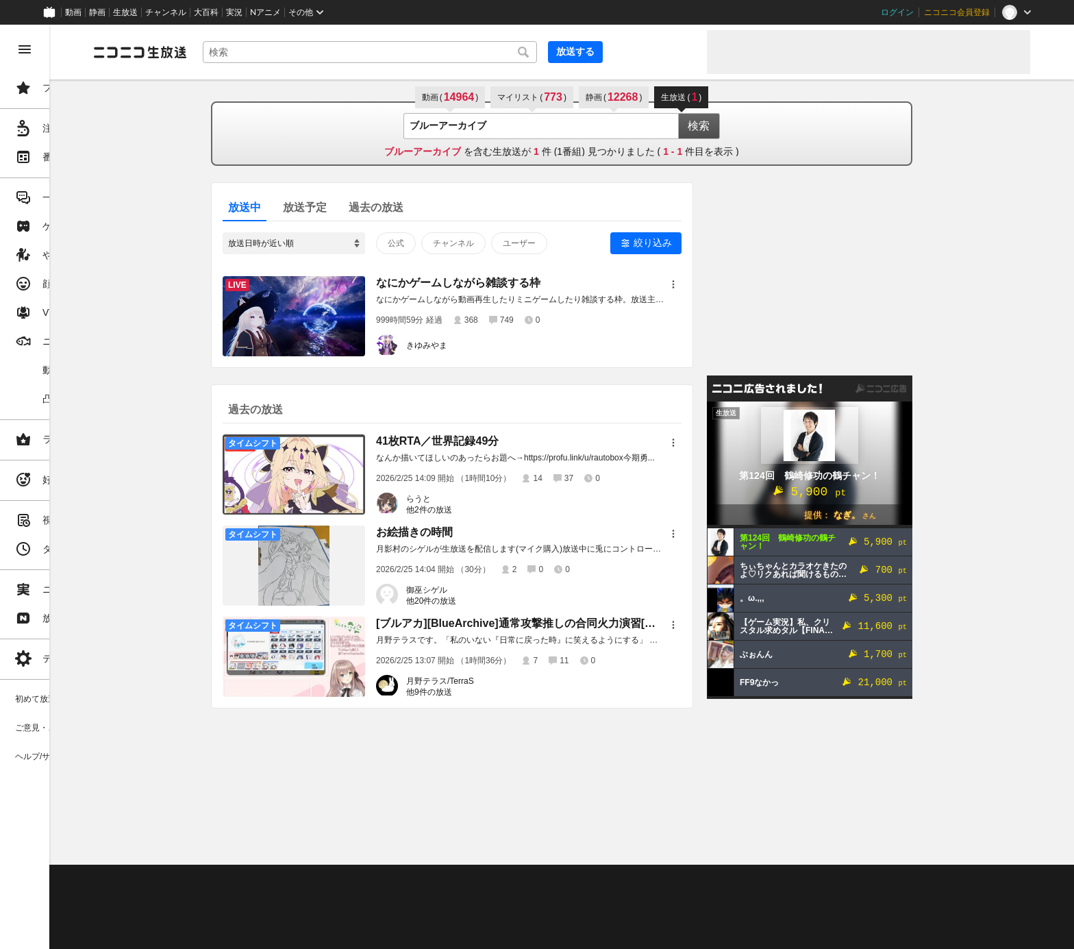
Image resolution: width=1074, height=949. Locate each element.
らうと (470, 499)
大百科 (206, 12)
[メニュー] (725, 284)
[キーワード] (466, 52)
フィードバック (983, 845)
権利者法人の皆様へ (234, 915)
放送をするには (295, 898)
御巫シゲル (478, 590)
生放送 (125, 12)
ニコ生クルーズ (364, 898)
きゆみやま (478, 345)
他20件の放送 (483, 601)
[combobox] (466, 52)
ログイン (897, 12)
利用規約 (416, 881)
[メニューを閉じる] (24, 49)
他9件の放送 (481, 692)
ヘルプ (331, 881)
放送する (663, 51)
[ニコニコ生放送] (243, 52)
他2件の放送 (481, 510)
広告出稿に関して (230, 932)
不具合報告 (287, 881)
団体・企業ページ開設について (467, 915)
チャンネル (165, 12)
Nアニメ (265, 12)
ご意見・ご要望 (226, 881)
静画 (97, 12)
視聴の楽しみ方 (226, 898)
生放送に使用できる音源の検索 (340, 915)
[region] (76, 487)
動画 (73, 12)
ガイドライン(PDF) (480, 881)
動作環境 (371, 881)
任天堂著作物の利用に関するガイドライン (353, 932)
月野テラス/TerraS (492, 681)
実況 (234, 12)
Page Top (613, 845)
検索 (751, 126)
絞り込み (705, 242)
